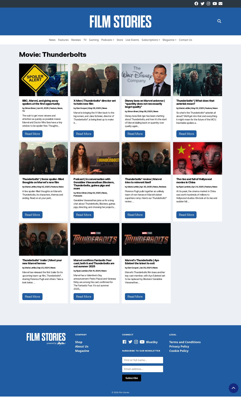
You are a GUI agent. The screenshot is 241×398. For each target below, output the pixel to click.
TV (85, 41)
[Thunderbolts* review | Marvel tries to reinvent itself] (146, 159)
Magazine (168, 41)
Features (63, 41)
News (52, 41)
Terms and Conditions (185, 343)
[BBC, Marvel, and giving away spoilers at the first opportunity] (43, 81)
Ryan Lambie (184, 188)
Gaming (94, 41)
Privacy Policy (179, 348)
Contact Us (185, 41)
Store (120, 41)
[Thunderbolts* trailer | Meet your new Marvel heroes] (43, 240)
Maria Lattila (184, 109)
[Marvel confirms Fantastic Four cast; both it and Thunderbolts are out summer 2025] (94, 240)
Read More (32, 135)
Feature (53, 109)
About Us (81, 348)
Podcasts (106, 41)
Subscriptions (150, 41)
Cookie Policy (178, 352)
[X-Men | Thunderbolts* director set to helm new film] (94, 81)
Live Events (132, 41)
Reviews (76, 41)
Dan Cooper (81, 109)
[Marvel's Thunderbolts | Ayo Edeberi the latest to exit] (146, 240)
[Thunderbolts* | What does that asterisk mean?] (197, 81)
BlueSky (152, 343)
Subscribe (131, 379)
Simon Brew (30, 109)
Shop (78, 343)
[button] (219, 22)
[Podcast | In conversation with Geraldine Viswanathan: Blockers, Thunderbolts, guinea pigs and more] (94, 159)
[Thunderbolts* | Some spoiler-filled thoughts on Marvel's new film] (43, 159)
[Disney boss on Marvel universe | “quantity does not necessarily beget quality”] (146, 81)
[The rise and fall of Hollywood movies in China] (197, 159)
